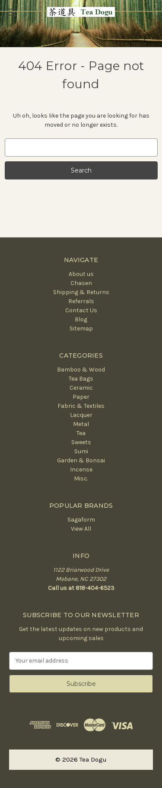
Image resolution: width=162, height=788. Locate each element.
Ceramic (81, 387)
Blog (81, 319)
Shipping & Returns (81, 292)
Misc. (81, 478)
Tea (81, 433)
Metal (81, 424)
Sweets (81, 442)
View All (81, 528)
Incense (81, 469)
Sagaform (81, 519)
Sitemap (81, 328)
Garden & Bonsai (81, 460)
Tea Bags (81, 378)
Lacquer (81, 415)
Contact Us (81, 310)
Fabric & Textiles (81, 406)
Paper (81, 396)
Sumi (81, 451)
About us (81, 274)
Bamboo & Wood (81, 369)
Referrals (81, 301)
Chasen (81, 283)
